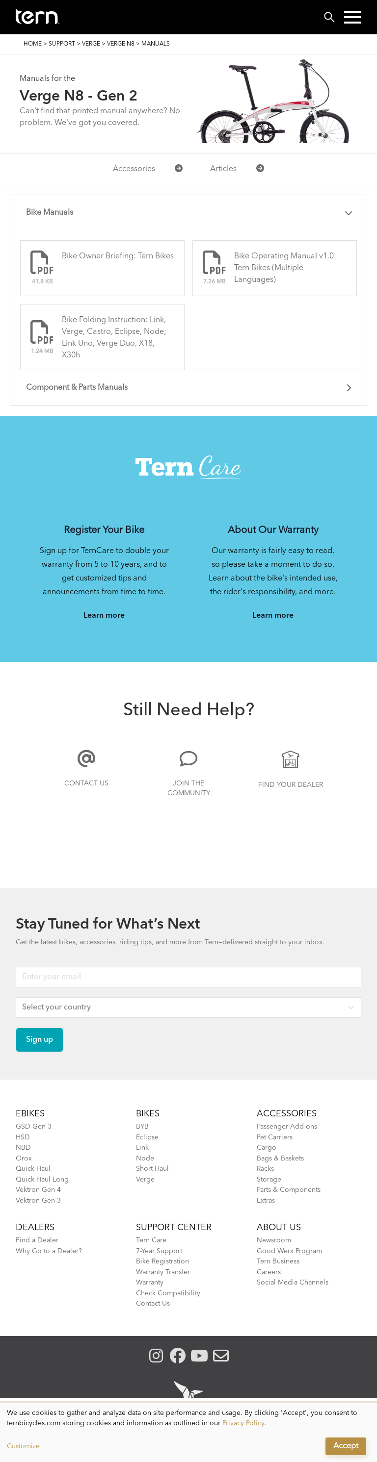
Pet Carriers (275, 1137)
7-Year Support (159, 1251)
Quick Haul (33, 1168)
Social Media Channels (292, 1282)
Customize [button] (23, 1446)
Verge (91, 44)
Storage (269, 1179)
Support (62, 44)
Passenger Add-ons (287, 1126)
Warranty (149, 1282)
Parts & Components (289, 1189)
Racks (265, 1168)
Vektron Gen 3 (38, 1200)
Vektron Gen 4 (38, 1189)
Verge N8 (121, 44)
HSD (23, 1137)
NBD (23, 1147)
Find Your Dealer (290, 784)
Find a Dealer (37, 1240)
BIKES (148, 1113)
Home (33, 44)
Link (142, 1147)
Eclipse (147, 1137)
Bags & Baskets (280, 1158)
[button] (352, 17)
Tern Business (278, 1261)
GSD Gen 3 (34, 1126)
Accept (345, 1446)
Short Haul (152, 1168)
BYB (142, 1126)
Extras (266, 1200)
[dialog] (188, 1432)
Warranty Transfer (163, 1272)
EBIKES (30, 1113)
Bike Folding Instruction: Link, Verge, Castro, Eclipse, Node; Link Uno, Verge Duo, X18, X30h (114, 337)
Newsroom (274, 1240)
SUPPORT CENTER (174, 1227)
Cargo (266, 1147)
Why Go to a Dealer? (49, 1251)
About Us (279, 1227)
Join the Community (188, 788)
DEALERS (35, 1227)
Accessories (148, 168)
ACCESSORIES (287, 1113)
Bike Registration (162, 1261)
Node (145, 1158)
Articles (237, 168)
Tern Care (151, 1240)
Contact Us (86, 783)
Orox (24, 1158)
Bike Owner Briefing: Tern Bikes (118, 256)
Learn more (104, 616)
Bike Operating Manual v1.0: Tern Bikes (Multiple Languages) (285, 268)
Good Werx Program (289, 1251)
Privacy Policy (243, 1423)
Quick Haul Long (42, 1179)
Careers (269, 1272)
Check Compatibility (168, 1293)
